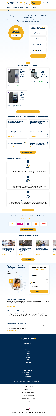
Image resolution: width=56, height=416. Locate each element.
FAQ (43, 10)
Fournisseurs (33, 10)
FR (48, 2)
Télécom (28, 7)
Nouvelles (39, 10)
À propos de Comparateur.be (28, 372)
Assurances (21, 7)
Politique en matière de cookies (28, 392)
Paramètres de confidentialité (28, 395)
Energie (9, 7)
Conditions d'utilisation (28, 389)
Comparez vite (28, 366)
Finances (14, 7)
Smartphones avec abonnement (23, 10)
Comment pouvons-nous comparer (28, 398)
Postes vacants (28, 376)
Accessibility (28, 401)
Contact (43, 2)
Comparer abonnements (11, 10)
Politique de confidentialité (28, 386)
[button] (27, 3)
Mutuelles (34, 7)
